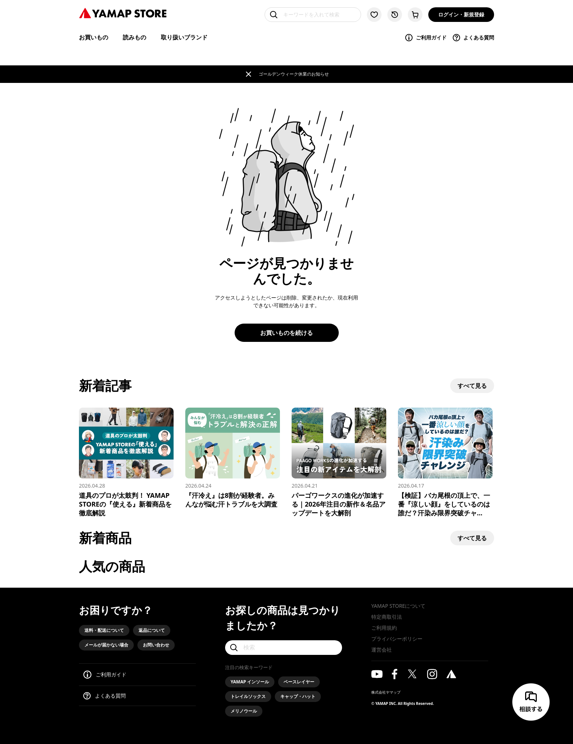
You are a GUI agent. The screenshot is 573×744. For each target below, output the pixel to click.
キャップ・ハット (297, 696)
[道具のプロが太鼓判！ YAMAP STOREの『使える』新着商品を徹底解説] (126, 462)
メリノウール (244, 711)
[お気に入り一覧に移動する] (374, 14)
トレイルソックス (248, 696)
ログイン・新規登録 (461, 14)
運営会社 (381, 649)
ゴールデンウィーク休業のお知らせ (294, 74)
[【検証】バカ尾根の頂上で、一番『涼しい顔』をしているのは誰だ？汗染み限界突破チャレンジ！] (445, 462)
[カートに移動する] (415, 14)
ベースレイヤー (299, 682)
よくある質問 (473, 37)
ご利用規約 (384, 627)
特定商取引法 (386, 616)
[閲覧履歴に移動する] (394, 14)
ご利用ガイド (426, 37)
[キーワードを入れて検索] (313, 14)
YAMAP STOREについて (398, 605)
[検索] (283, 647)
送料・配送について (104, 630)
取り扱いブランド (184, 37)
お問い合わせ (156, 645)
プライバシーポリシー (396, 638)
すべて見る (472, 386)
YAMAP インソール (250, 682)
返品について (151, 630)
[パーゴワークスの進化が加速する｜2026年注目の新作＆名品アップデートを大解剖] (339, 462)
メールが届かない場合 (106, 645)
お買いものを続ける (286, 333)
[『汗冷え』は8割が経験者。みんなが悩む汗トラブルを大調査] (232, 458)
